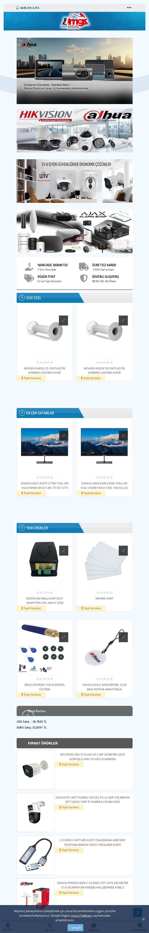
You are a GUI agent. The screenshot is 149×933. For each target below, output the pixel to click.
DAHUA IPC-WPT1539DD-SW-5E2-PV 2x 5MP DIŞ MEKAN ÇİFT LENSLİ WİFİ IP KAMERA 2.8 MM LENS (93, 799)
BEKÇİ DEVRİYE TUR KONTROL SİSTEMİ (70, 687)
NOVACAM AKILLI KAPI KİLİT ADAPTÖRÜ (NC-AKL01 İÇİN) (70, 600)
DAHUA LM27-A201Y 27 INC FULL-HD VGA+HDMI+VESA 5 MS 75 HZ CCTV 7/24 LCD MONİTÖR (70, 487)
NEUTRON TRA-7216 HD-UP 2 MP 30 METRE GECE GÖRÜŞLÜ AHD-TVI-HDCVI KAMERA (92, 756)
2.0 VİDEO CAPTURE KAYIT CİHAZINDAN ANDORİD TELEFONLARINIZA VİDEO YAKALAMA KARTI (93, 842)
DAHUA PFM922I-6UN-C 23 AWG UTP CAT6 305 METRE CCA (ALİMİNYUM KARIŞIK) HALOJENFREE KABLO (92, 885)
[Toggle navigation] (130, 7)
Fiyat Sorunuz (70, 764)
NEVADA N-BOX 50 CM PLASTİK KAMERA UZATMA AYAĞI (104, 370)
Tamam (75, 928)
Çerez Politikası (81, 915)
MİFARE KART (130, 598)
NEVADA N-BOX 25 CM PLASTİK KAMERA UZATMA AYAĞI (44, 370)
